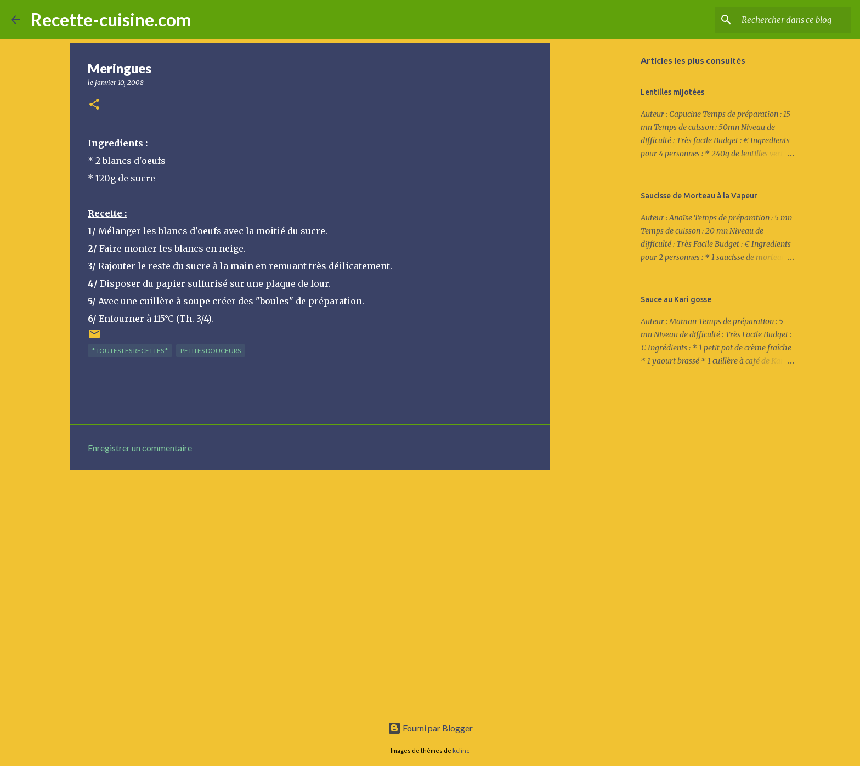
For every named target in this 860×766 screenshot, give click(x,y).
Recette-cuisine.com (111, 19)
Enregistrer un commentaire (140, 447)
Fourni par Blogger (430, 728)
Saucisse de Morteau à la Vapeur (699, 195)
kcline (461, 750)
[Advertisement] (310, 563)
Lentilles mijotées (672, 92)
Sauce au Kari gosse (676, 299)
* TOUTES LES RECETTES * (130, 351)
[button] (94, 105)
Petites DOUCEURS (210, 351)
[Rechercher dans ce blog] (793, 20)
